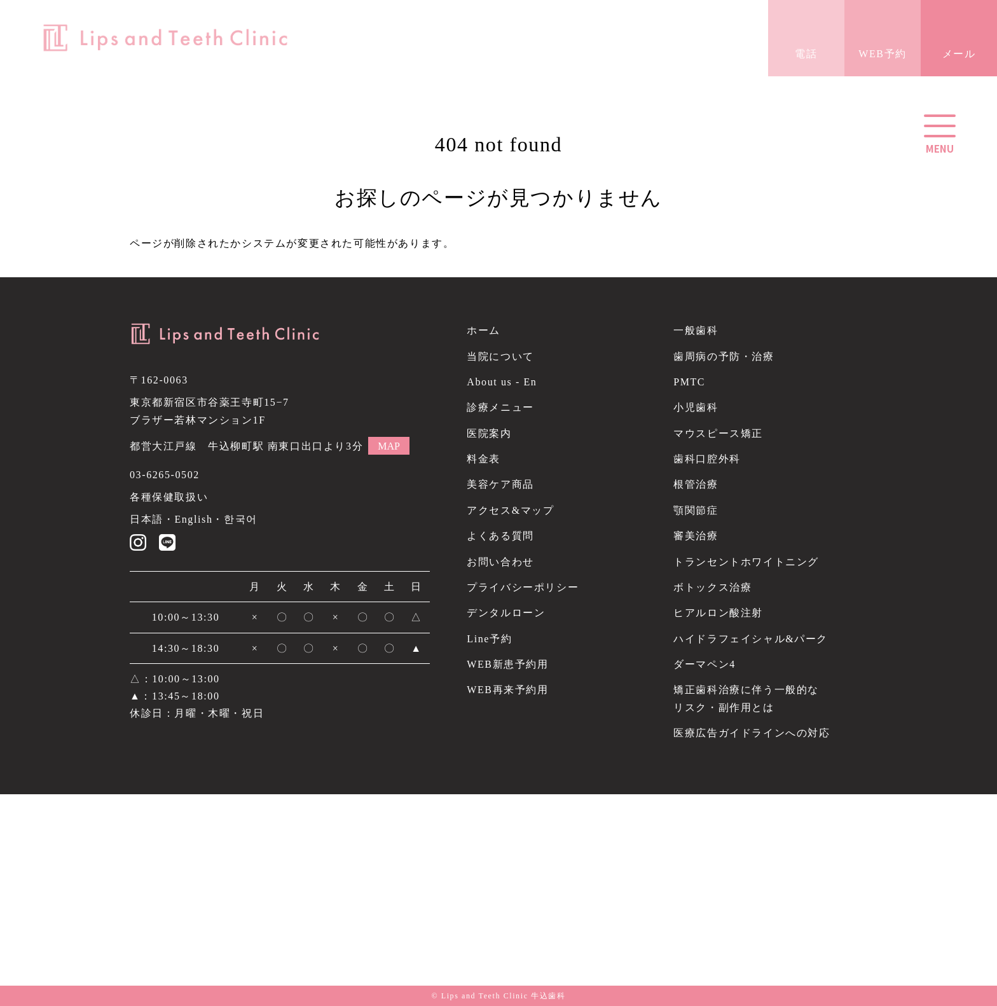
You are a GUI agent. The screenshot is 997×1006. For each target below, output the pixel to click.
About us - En (502, 381)
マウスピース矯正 (718, 433)
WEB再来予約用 (507, 689)
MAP (389, 446)
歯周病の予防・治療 (723, 356)
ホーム (483, 330)
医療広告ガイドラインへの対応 (751, 732)
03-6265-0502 (165, 474)
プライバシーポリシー (523, 587)
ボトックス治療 (712, 587)
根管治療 (695, 484)
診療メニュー (500, 407)
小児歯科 (695, 407)
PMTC (689, 381)
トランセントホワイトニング (746, 561)
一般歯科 (695, 330)
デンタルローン (506, 612)
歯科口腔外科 (707, 458)
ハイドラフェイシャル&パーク (750, 638)
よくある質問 (500, 535)
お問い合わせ (500, 561)
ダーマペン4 (704, 664)
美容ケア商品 (500, 484)
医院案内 (489, 433)
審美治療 (695, 535)
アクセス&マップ (510, 510)
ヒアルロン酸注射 (718, 612)
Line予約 (489, 638)
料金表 (483, 458)
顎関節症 (695, 510)
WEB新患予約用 (507, 664)
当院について (500, 356)
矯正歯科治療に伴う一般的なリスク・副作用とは (746, 698)
